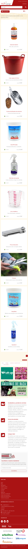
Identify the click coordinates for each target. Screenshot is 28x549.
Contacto (3, 489)
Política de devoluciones (6, 496)
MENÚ (24, 4)
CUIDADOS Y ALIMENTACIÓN (15, 363)
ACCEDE (19, 1)
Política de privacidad (5, 495)
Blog (2, 483)
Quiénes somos (4, 486)
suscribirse (14, 470)
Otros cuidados (6, 364)
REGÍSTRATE (24, 1)
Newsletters (3, 485)
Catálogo (6, 363)
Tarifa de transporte (5, 497)
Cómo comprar (4, 488)
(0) (24, 11)
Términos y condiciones (5, 493)
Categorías (5, 11)
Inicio (3, 363)
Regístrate (3, 492)
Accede (2, 490)
